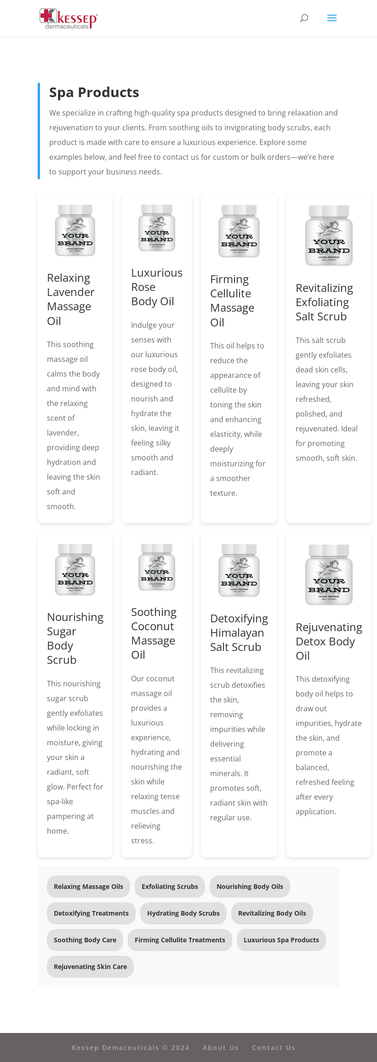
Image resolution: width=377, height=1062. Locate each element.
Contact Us (274, 1047)
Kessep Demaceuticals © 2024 (131, 1047)
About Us (221, 1047)
